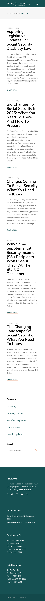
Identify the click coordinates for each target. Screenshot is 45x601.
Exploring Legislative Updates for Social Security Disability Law (19, 40)
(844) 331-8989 (20, 549)
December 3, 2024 (15, 323)
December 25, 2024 (15, 28)
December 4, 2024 (15, 240)
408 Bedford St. (13, 570)
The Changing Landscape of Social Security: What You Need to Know (20, 335)
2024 (16, 13)
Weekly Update (14, 434)
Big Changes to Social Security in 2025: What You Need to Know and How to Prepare (21, 115)
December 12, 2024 (15, 178)
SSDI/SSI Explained (17, 420)
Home (9, 13)
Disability (11, 406)
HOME (9, 597)
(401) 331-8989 (16, 546)
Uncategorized (14, 427)
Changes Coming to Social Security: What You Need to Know (22, 188)
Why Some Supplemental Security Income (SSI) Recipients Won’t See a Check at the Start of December (20, 259)
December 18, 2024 (15, 101)
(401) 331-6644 (16, 552)
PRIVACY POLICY (19, 597)
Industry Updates (15, 413)
